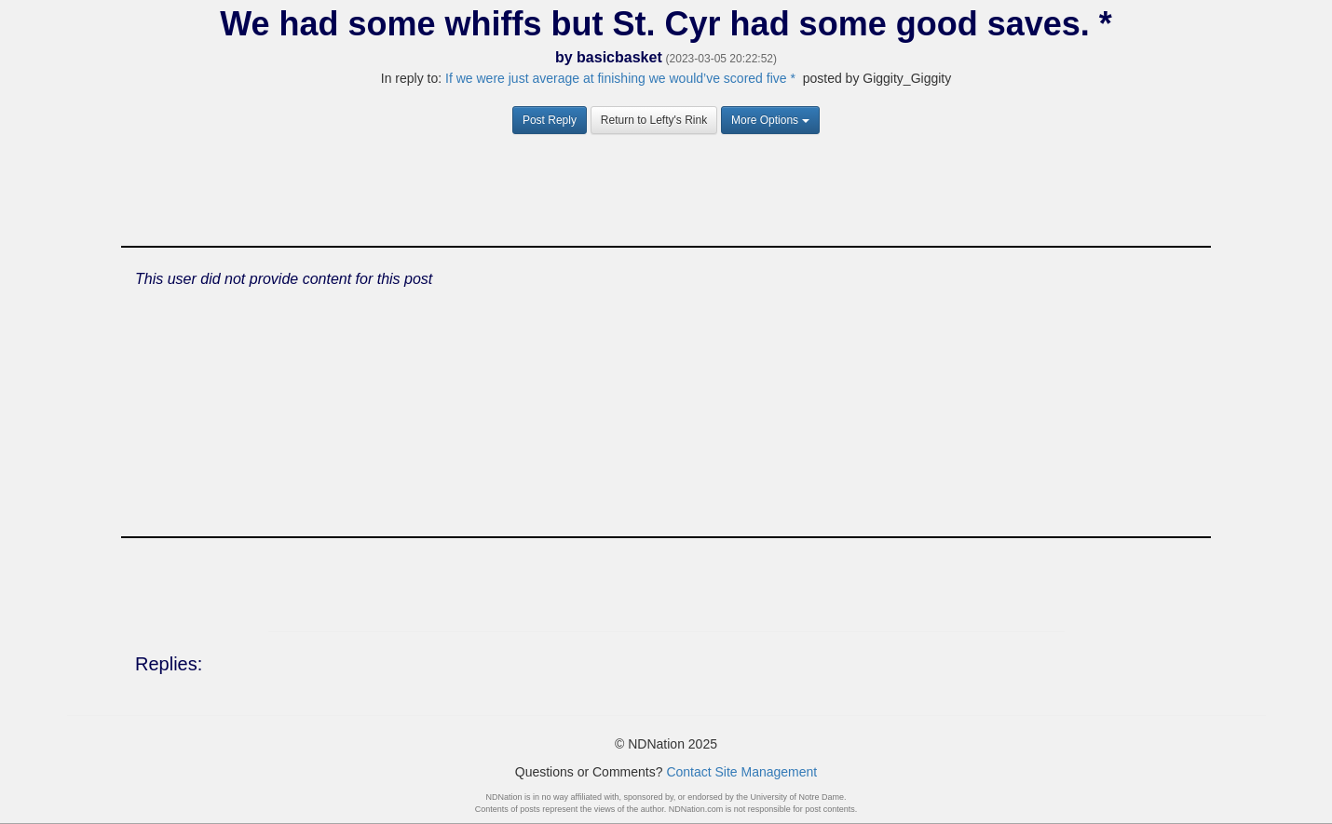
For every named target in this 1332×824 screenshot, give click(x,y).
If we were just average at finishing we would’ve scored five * (620, 78)
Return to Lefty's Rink (654, 120)
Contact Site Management (741, 771)
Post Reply (550, 120)
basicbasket (619, 57)
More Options (770, 120)
